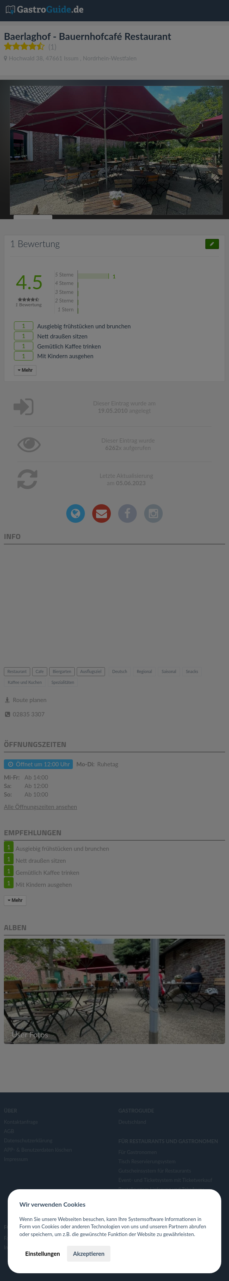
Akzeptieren (88, 1253)
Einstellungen (42, 1253)
